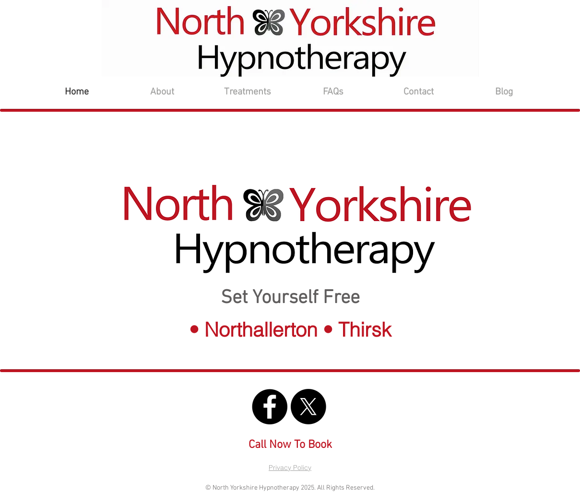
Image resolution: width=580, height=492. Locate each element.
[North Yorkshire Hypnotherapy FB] (269, 406)
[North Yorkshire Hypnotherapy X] (308, 406)
